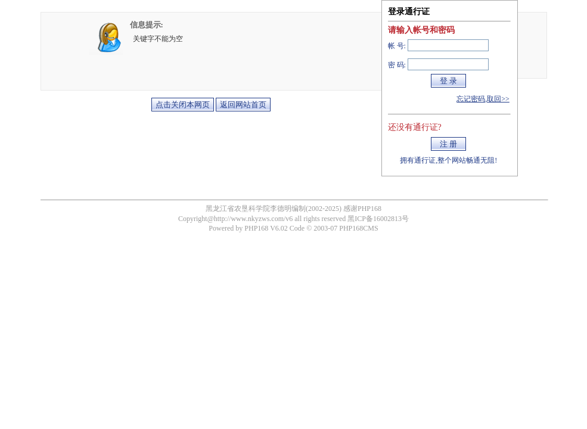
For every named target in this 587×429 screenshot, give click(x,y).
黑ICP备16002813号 (378, 218)
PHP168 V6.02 (265, 228)
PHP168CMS (358, 228)
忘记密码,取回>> (483, 99)
